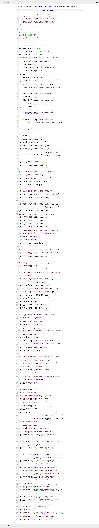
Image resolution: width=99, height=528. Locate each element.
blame (51, 10)
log (47, 10)
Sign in (96, 2)
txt (93, 525)
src (22, 6)
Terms (15, 525)
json (96, 525)
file (44, 10)
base (58, 6)
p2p (55, 6)
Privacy (12, 525)
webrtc (18, 6)
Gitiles (8, 525)
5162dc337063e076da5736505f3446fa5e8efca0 (37, 6)
